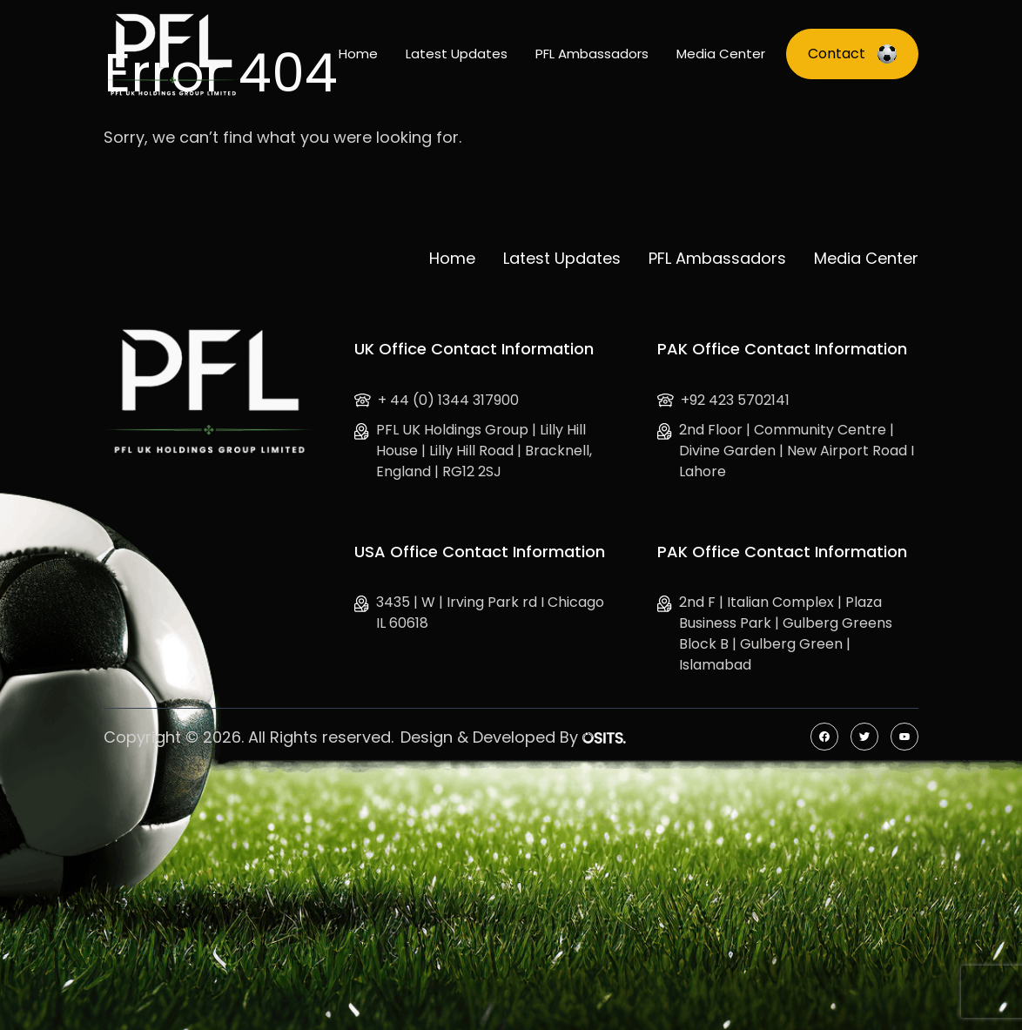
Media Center (720, 53)
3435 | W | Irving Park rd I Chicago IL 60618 (479, 612)
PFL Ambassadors (592, 53)
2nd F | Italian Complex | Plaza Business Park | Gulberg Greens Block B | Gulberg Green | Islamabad (774, 633)
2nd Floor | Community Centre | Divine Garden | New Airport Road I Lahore (785, 450)
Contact (852, 54)
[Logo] (172, 54)
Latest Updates (457, 53)
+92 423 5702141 (723, 400)
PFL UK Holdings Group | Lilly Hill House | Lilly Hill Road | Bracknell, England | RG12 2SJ (473, 450)
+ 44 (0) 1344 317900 (436, 400)
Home (358, 53)
